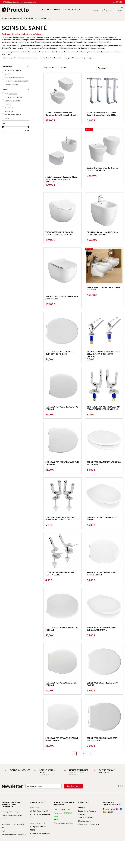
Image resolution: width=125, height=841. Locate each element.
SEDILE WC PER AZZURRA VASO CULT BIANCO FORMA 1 (59, 352)
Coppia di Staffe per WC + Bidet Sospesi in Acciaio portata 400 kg (101, 113)
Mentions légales (84, 821)
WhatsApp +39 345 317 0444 (63, 814)
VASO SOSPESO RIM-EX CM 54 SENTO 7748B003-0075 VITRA (59, 233)
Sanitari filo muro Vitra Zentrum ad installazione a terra (102, 169)
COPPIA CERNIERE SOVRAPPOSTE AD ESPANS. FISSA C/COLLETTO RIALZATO (104, 353)
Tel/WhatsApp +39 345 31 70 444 (13, 825)
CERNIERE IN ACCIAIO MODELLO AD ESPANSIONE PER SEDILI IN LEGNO (103, 408)
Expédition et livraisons (87, 811)
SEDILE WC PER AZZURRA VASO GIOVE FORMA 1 (101, 573)
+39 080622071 (8, 2)
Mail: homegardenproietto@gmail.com (14, 832)
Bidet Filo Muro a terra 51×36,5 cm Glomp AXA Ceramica (102, 233)
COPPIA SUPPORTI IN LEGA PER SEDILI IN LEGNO (59, 573)
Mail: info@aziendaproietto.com (64, 821)
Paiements (82, 814)
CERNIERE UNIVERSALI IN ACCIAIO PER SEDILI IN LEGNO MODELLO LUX (62, 518)
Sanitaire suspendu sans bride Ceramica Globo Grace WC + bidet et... (60, 114)
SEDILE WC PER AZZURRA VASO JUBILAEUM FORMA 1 (101, 628)
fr (121, 2)
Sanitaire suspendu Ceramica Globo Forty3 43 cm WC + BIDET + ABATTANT (61, 179)
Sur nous (81, 807)
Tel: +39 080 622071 (62, 810)
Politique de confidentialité (88, 824)
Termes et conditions (86, 818)
